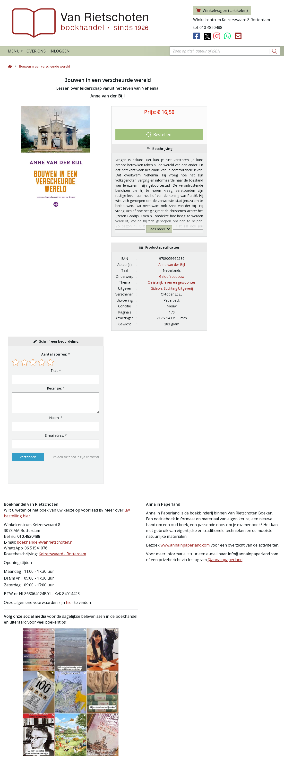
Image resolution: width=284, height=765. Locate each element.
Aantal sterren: (54, 354)
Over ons (36, 51)
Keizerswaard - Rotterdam (62, 553)
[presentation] (43, 472)
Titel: (54, 370)
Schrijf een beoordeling (58, 341)
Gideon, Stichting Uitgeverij (172, 288)
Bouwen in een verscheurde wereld (44, 66)
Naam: (54, 417)
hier (69, 602)
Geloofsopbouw (171, 276)
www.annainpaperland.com (185, 545)
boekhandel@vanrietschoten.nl (45, 542)
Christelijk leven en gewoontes (172, 282)
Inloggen (60, 51)
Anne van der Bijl (171, 264)
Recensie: (54, 388)
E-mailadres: (54, 435)
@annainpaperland (225, 559)
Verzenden (28, 457)
